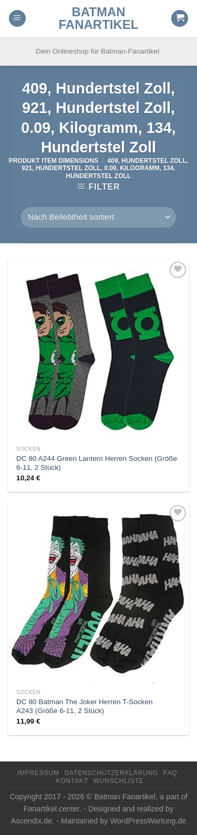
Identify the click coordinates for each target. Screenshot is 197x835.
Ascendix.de (31, 821)
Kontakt (72, 781)
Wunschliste (119, 781)
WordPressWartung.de (148, 821)
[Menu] (17, 18)
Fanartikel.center (51, 809)
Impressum (38, 773)
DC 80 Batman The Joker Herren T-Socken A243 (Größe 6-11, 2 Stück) (84, 706)
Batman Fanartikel (99, 18)
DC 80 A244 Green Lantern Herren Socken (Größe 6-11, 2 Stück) (96, 463)
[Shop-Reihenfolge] (98, 217)
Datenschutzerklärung (111, 773)
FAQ (170, 773)
